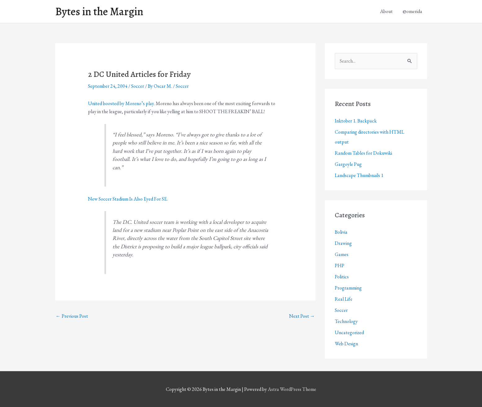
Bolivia (341, 232)
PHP (339, 265)
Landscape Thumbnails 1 (359, 175)
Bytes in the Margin (99, 11)
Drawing (343, 243)
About (386, 11)
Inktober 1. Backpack (356, 120)
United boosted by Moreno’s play (121, 103)
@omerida (412, 11)
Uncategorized (349, 332)
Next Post (302, 316)
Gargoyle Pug (348, 164)
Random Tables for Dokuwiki (363, 153)
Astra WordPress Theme (292, 389)
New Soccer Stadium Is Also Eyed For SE (127, 199)
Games (341, 254)
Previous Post (72, 316)
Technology (346, 321)
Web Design (346, 343)
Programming (348, 288)
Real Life (343, 299)
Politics (342, 276)
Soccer (137, 86)
